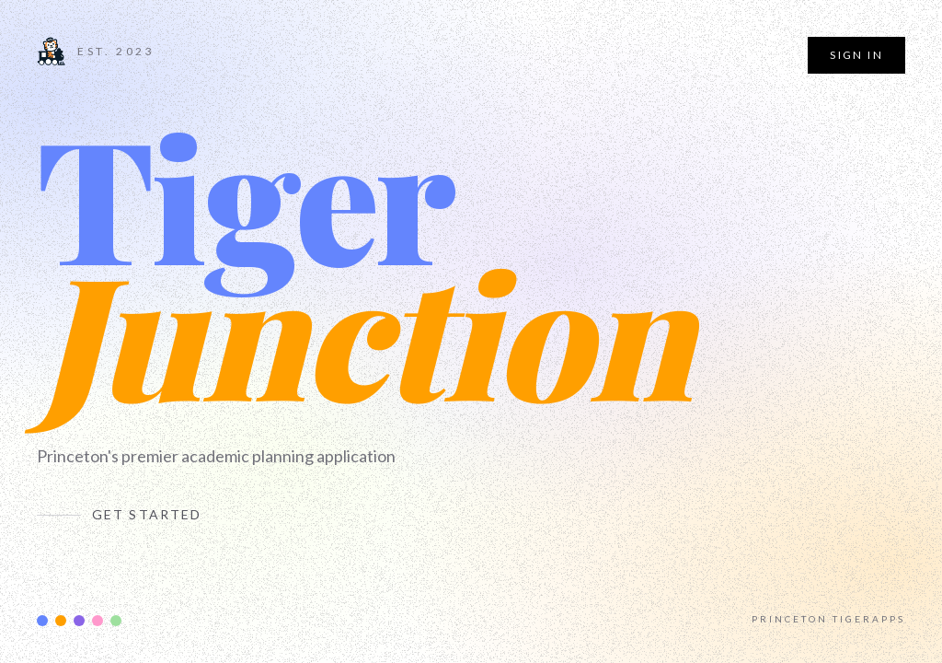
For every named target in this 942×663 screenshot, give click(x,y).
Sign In (856, 55)
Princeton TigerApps (828, 618)
